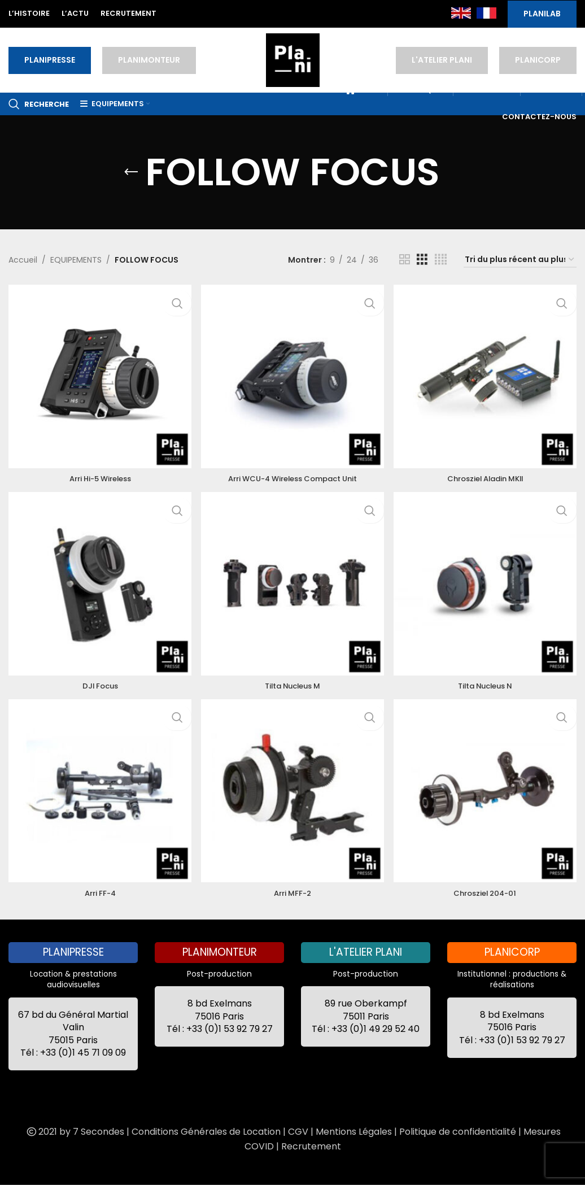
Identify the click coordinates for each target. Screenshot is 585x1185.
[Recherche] (39, 104)
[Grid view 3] (422, 259)
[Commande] (520, 260)
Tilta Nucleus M (292, 683)
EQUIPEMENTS (76, 259)
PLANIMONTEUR (149, 60)
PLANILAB (542, 13)
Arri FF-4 (97, 893)
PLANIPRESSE (49, 60)
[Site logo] (293, 59)
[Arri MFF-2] (292, 793)
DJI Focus (97, 683)
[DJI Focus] (97, 584)
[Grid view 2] (404, 259)
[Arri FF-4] (97, 793)
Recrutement (311, 1146)
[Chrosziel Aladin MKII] (488, 374)
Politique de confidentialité (457, 1131)
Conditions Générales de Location (206, 1131)
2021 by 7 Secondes (74, 1131)
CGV (298, 1131)
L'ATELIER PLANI (442, 60)
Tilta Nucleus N (487, 683)
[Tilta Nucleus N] (488, 584)
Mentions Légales (354, 1131)
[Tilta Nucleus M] (292, 584)
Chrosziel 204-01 (487, 893)
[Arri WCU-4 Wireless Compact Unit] (292, 374)
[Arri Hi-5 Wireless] (97, 374)
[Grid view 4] (441, 259)
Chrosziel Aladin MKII (487, 473)
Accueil (22, 259)
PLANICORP (538, 60)
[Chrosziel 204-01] (488, 793)
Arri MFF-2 (292, 893)
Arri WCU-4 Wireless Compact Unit (292, 473)
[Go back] (131, 172)
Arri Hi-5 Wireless (98, 473)
